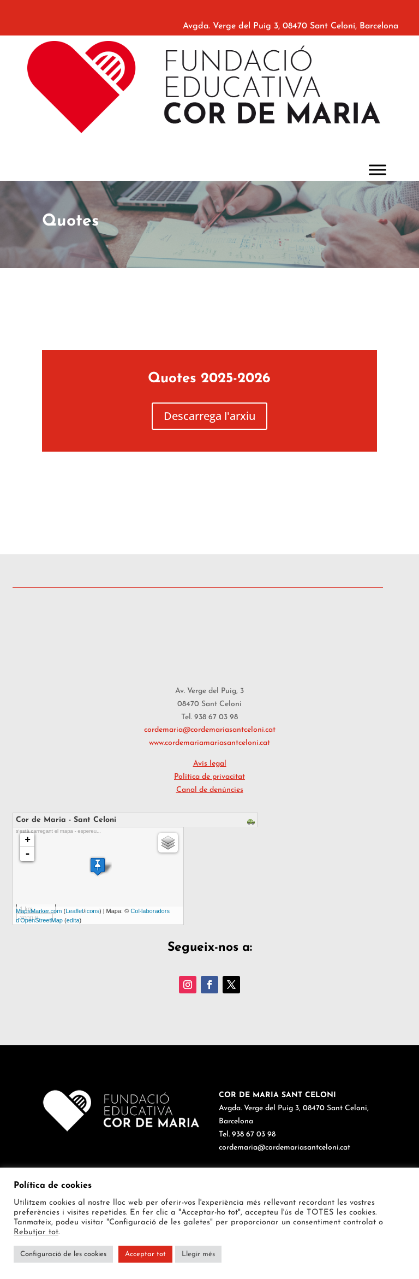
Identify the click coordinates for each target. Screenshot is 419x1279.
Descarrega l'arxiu (209, 415)
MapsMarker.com (39, 911)
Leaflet (74, 911)
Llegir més (198, 1254)
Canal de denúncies (209, 790)
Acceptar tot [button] (145, 1254)
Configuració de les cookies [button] (63, 1254)
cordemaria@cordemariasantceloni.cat (210, 730)
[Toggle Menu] (377, 169)
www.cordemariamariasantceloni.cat (209, 743)
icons (92, 911)
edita (73, 920)
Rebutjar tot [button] (36, 1232)
